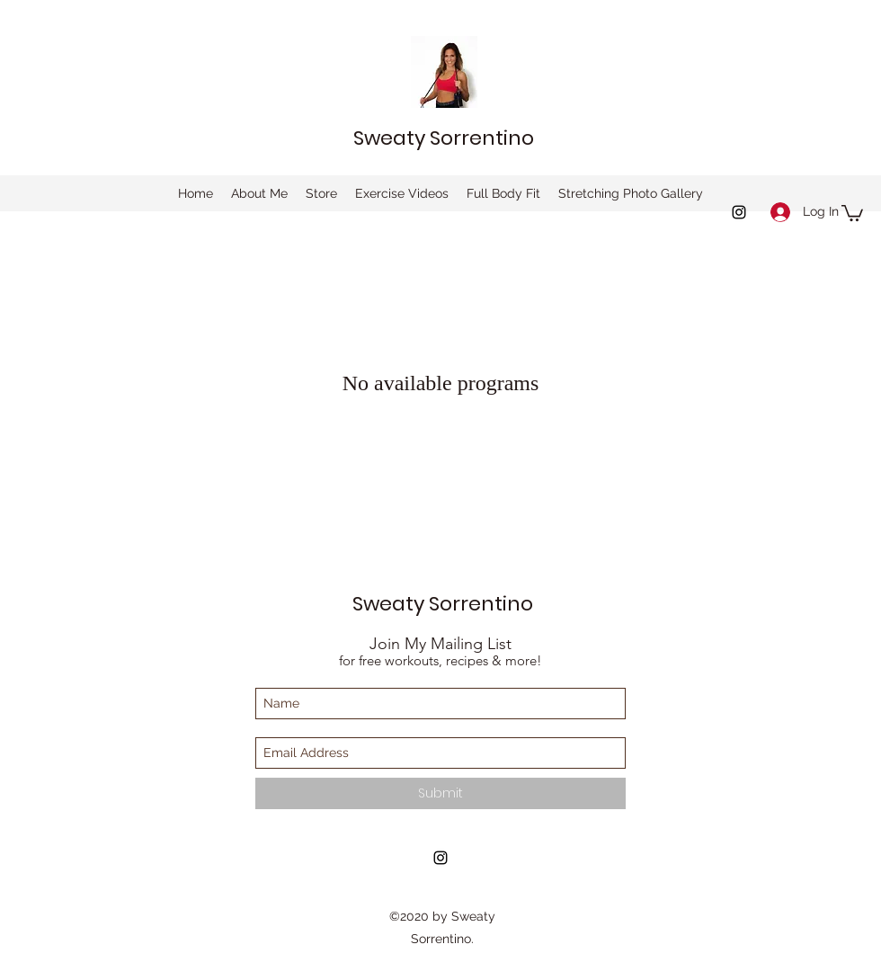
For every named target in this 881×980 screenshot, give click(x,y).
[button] (852, 212)
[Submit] (440, 793)
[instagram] (739, 212)
